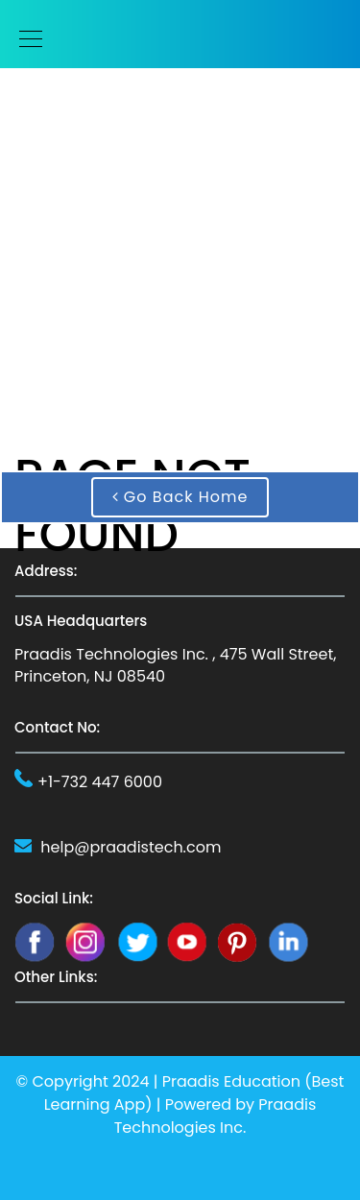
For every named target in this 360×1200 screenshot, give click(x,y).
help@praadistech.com (130, 847)
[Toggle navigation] (25, 39)
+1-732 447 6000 (99, 782)
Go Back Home (180, 497)
